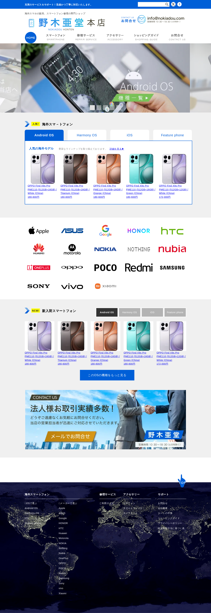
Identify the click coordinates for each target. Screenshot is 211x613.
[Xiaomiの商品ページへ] (105, 286)
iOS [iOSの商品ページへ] (27, 518)
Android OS (44, 135)
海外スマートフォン (37, 494)
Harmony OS (87, 135)
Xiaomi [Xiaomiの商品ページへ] (62, 593)
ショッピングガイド (169, 518)
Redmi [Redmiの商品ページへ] (62, 573)
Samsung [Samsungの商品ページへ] (64, 578)
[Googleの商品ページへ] (105, 230)
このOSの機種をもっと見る (107, 375)
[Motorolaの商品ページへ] (72, 249)
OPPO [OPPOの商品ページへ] (62, 563)
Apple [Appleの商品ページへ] (62, 508)
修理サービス (107, 494)
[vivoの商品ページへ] (72, 286)
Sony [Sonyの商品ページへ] (61, 583)
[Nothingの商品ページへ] (139, 249)
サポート (163, 494)
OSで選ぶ (31, 503)
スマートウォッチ (133, 508)
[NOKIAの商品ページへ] (105, 249)
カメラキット (130, 513)
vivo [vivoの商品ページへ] (61, 588)
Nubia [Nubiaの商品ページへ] (62, 553)
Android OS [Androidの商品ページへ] (31, 508)
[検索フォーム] (153, 4)
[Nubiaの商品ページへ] (172, 249)
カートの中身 (165, 513)
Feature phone (172, 135)
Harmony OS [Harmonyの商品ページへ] (32, 513)
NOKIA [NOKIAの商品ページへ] (62, 543)
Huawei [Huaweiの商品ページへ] (63, 533)
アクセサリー (131, 494)
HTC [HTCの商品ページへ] (61, 528)
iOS (130, 135)
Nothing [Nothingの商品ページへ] (63, 548)
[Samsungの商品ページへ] (172, 267)
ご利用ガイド (106, 503)
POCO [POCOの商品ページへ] (62, 568)
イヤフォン (129, 503)
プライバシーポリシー (170, 523)
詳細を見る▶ (117, 149)
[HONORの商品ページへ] (139, 230)
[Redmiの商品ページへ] (139, 267)
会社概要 (163, 508)
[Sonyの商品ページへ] (39, 286)
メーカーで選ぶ (68, 503)
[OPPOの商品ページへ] (72, 267)
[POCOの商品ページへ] (105, 267)
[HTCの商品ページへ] (172, 230)
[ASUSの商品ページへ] (72, 230)
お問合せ (163, 503)
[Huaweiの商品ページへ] (39, 249)
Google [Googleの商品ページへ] (63, 518)
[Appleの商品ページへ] (39, 230)
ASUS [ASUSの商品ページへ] (62, 513)
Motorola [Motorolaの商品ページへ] (64, 538)
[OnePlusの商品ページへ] (39, 267)
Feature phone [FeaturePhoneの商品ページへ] (33, 523)
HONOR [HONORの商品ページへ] (63, 523)
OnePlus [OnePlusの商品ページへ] (63, 558)
